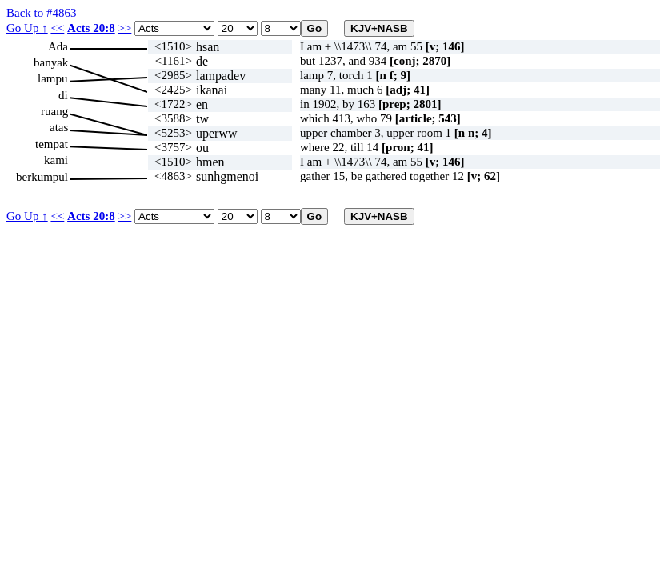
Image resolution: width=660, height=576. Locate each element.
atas (59, 127)
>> (124, 28)
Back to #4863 (41, 12)
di (63, 95)
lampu (53, 78)
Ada (58, 46)
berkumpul (42, 176)
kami (56, 160)
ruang (54, 111)
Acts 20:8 (91, 28)
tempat (51, 144)
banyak (51, 62)
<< (57, 28)
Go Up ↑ (27, 28)
